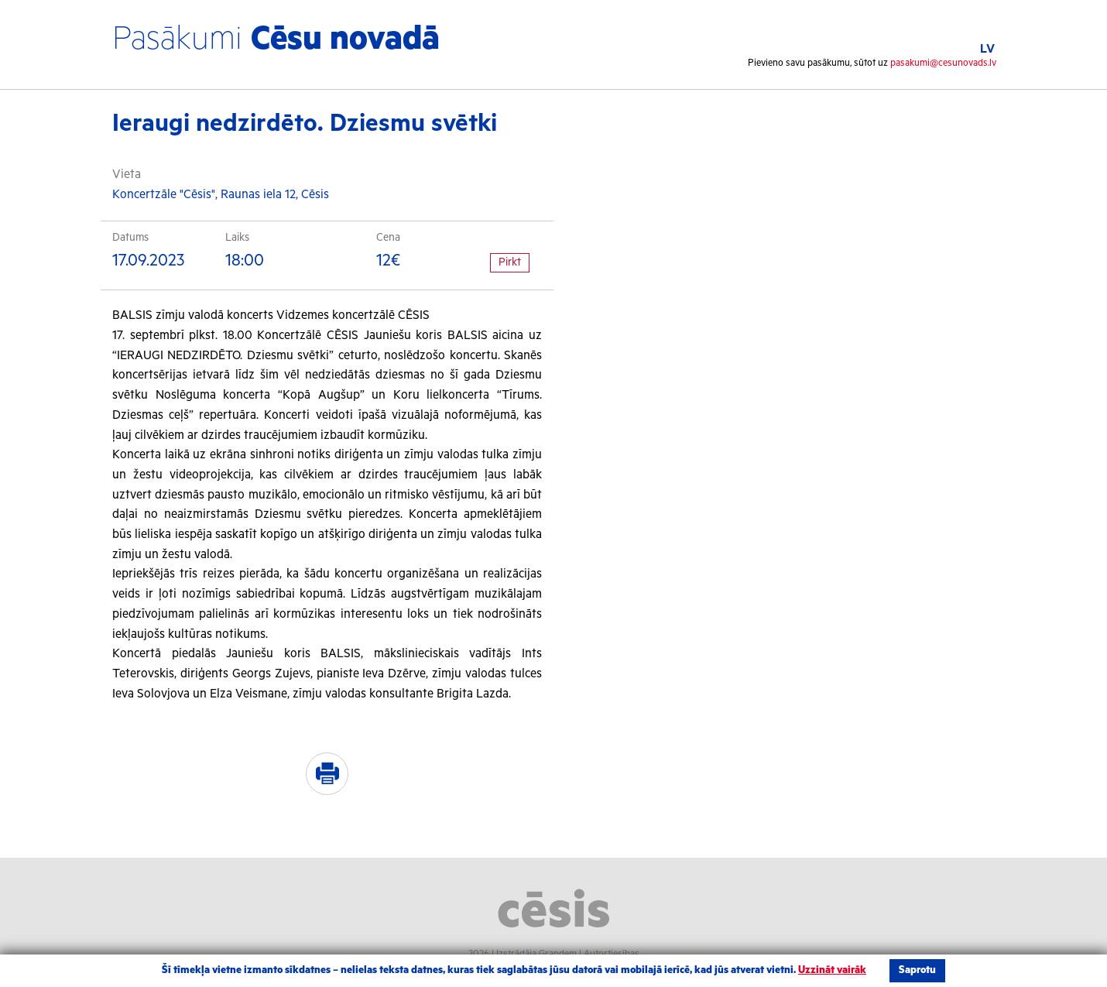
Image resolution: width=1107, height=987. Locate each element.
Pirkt (510, 262)
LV (987, 49)
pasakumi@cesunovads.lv (943, 63)
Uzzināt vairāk (832, 970)
